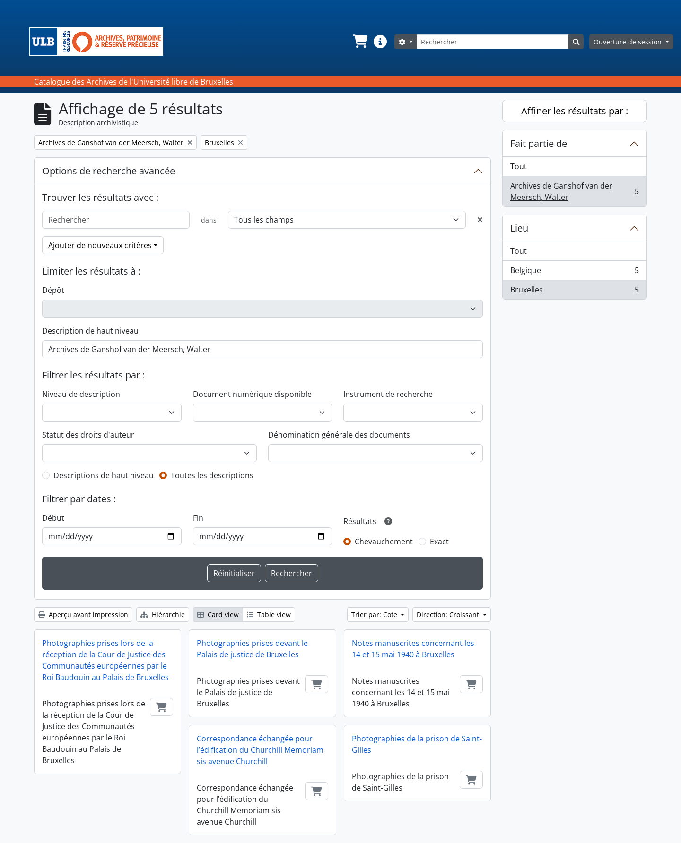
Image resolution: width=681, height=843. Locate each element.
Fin (198, 518)
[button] (359, 41)
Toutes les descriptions (212, 475)
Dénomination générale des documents (339, 435)
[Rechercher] (493, 41)
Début (53, 518)
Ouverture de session (629, 41)
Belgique (574, 272)
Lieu (519, 228)
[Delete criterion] (480, 219)
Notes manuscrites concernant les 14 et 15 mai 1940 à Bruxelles (413, 649)
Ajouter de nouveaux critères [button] (100, 245)
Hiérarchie (162, 614)
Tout (518, 166)
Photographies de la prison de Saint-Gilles (417, 744)
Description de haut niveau (90, 331)
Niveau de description (81, 394)
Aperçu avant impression (83, 614)
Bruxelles (574, 291)
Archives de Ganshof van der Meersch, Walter (574, 191)
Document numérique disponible (252, 394)
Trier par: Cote (375, 614)
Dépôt (53, 290)
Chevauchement (384, 541)
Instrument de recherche (388, 394)
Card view (218, 614)
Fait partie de (538, 143)
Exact (439, 541)
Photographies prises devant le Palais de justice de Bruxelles (252, 649)
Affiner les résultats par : (574, 110)
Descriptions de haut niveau (103, 475)
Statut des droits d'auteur (88, 435)
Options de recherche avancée (108, 170)
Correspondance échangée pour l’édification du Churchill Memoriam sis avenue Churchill (260, 749)
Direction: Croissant (449, 614)
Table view (269, 614)
